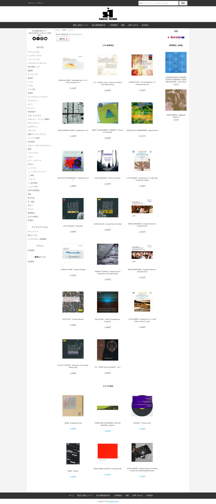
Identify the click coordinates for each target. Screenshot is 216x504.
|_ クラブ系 (32, 187)
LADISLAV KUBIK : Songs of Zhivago (73, 269)
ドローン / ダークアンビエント (39, 146)
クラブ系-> (32, 89)
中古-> (30, 205)
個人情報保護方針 (99, 25)
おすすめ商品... (33, 217)
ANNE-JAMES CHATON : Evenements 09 (108, 469)
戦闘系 (30, 71)
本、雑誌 (31, 202)
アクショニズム (34, 52)
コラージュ (32, 130)
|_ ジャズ (32, 168)
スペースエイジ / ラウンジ (38, 97)
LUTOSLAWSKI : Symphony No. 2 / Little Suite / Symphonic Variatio (142, 179)
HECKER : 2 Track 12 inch (142, 423)
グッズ (30, 209)
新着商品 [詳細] (176, 45)
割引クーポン (33, 235)
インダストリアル (34, 56)
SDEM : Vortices (73, 471)
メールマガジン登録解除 (37, 239)
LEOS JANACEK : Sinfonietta (73, 226)
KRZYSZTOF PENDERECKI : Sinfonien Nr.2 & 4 (73, 179)
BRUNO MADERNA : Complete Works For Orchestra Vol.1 (142, 225)
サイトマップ (33, 232)
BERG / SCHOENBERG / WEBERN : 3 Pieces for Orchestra (107, 131)
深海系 (30, 93)
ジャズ (30, 157)
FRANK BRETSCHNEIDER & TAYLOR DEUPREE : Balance (108, 424)
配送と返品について (80, 25)
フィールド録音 (34, 138)
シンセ (30, 82)
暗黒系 (30, 78)
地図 (122, 25)
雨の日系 (31, 198)
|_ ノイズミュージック (37, 172)
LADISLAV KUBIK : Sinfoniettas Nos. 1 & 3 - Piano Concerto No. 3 (73, 81)
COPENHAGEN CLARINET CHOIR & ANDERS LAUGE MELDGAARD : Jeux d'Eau (176, 67)
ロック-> (31, 108)
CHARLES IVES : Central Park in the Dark (108, 224)
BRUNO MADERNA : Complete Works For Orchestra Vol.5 (142, 270)
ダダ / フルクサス (34, 116)
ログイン (40, 3)
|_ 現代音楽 (32, 183)
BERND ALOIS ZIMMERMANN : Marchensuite (142, 130)
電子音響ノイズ (34, 67)
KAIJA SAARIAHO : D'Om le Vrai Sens (107, 178)
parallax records (114, 501)
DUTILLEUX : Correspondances (73, 319)
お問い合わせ (133, 25)
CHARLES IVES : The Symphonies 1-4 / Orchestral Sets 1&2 (142, 83)
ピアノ (30, 104)
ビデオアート (33, 127)
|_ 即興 (31, 175)
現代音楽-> (32, 112)
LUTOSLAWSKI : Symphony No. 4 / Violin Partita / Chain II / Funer (142, 320)
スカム (30, 86)
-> (31, 164)
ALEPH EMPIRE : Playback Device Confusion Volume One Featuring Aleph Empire (142, 470)
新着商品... (32, 213)
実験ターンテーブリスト (37, 134)
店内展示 (145, 25)
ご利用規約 (113, 25)
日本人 (64, 30)
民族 (29, 194)
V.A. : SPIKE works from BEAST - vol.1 (108, 367)
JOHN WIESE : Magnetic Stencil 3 (176, 103)
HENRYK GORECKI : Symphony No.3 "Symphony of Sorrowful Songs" (107, 272)
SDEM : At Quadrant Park (73, 423)
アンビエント (33, 101)
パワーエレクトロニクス (37, 63)
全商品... (31, 220)
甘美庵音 (31, 250)
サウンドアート (34, 123)
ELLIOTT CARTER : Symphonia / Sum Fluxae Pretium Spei (73, 366)
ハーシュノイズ (34, 59)
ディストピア (33, 74)
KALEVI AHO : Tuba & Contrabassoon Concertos (107, 320)
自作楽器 (31, 142)
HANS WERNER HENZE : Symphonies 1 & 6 (73, 130)
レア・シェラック (34, 160)
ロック (71, 30)
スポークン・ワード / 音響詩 (39, 119)
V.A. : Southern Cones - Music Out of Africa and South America (107, 83)
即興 (29, 149)
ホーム (31, 3)
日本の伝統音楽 (34, 190)
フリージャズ (33, 153)
